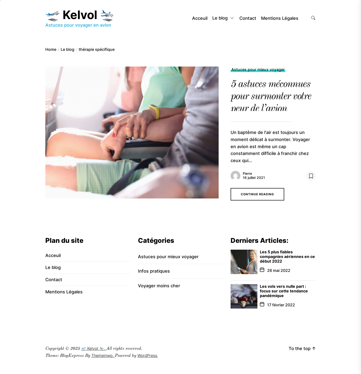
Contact (247, 18)
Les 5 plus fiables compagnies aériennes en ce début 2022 (287, 256)
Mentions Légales (279, 18)
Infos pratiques (154, 271)
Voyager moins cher (159, 285)
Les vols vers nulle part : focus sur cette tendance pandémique (284, 291)
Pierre (247, 176)
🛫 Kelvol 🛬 (80, 15)
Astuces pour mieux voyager (258, 71)
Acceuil (199, 18)
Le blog (223, 18)
